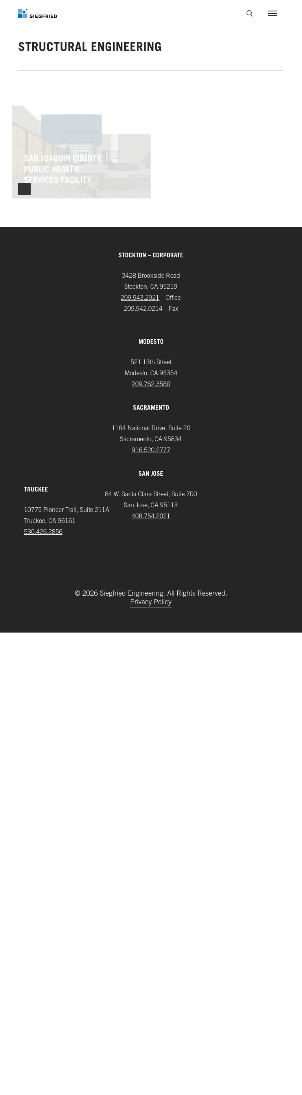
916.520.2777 (151, 913)
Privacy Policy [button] (150, 1065)
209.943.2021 (140, 761)
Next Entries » (24, 651)
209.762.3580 (151, 847)
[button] (272, 13)
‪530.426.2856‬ (43, 995)
